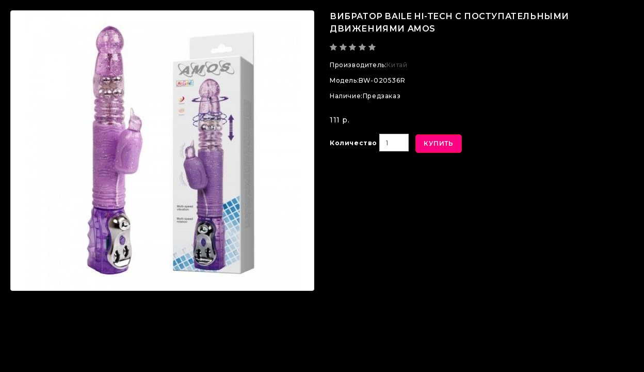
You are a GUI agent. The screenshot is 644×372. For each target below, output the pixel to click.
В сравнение (443, 178)
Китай (397, 65)
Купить (439, 143)
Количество (353, 143)
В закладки (366, 178)
